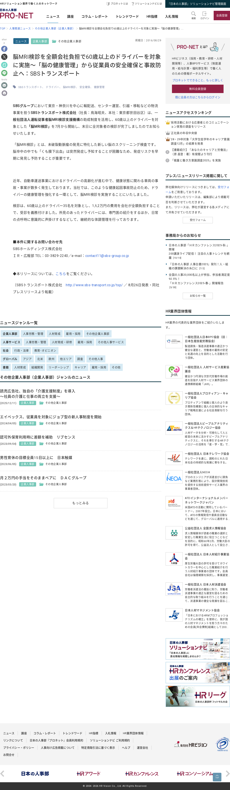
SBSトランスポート (30, 87)
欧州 (51, 359)
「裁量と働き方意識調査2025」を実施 (196, 160)
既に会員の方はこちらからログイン (197, 97)
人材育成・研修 (62, 342)
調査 (80, 359)
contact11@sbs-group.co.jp (107, 256)
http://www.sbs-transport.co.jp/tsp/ (94, 285)
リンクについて (13, 740)
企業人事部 (40, 41)
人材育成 (54, 333)
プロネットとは (119, 3)
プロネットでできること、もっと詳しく (197, 80)
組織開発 (37, 367)
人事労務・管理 (33, 333)
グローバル (10, 359)
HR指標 (152, 17)
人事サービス (11, 342)
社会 (6, 350)
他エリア (66, 359)
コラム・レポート (94, 17)
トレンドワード (127, 17)
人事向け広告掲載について (58, 747)
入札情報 (171, 17)
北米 (40, 359)
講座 (70, 17)
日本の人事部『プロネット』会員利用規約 (56, 740)
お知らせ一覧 (198, 295)
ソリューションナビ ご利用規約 (110, 740)
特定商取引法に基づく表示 (98, 747)
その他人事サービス (111, 342)
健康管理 (99, 87)
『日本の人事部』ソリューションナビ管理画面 (196, 3)
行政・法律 (21, 350)
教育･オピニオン (45, 350)
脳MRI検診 (69, 87)
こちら (60, 274)
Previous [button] (2, 773)
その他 (116, 367)
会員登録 (221, 15)
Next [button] (228, 773)
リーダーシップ (59, 367)
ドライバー (52, 87)
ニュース (53, 17)
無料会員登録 (197, 88)
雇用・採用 (73, 333)
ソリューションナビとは (148, 3)
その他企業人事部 (97, 333)
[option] (35, 773)
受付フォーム (198, 220)
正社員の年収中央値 (184, 133)
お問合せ (8, 754)
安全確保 (85, 87)
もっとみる (80, 503)
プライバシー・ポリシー (18, 747)
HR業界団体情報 (133, 733)
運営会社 (142, 747)
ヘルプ (126, 747)
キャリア (80, 367)
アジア (27, 359)
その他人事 (96, 359)
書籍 (6, 367)
